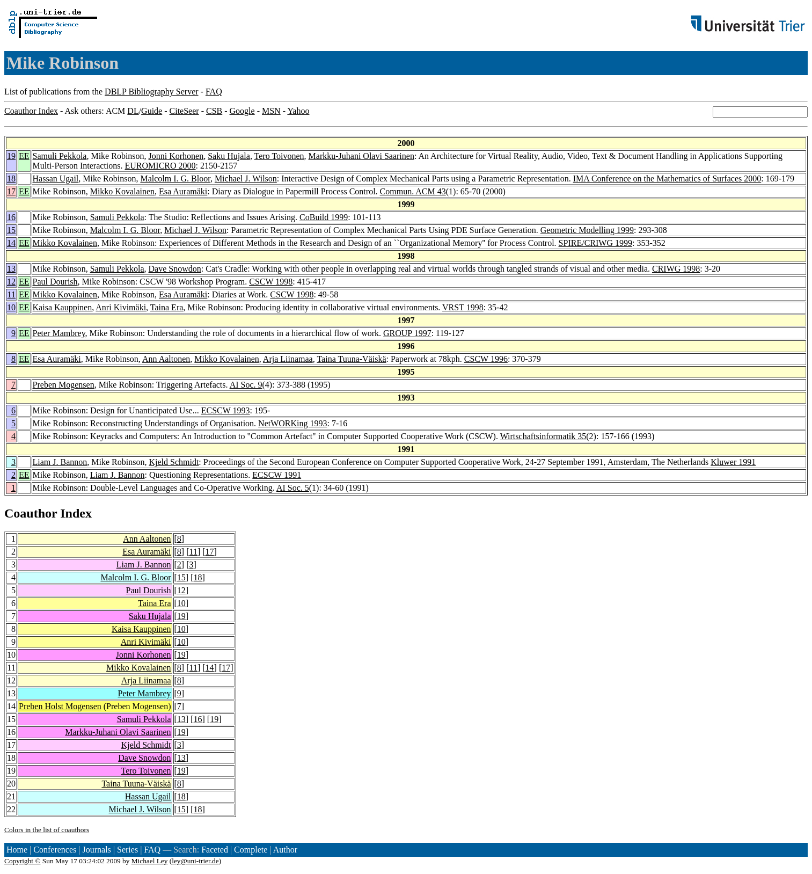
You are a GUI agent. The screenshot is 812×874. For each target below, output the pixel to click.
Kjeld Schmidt (174, 462)
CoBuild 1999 (323, 217)
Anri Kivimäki (121, 307)
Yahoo (298, 110)
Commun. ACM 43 (413, 191)
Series (127, 849)
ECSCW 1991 (276, 474)
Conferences (54, 849)
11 (12, 294)
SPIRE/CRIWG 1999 (595, 242)
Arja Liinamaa (288, 358)
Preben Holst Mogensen (60, 706)
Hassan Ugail (56, 178)
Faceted (214, 849)
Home (16, 849)
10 (11, 307)
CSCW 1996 (486, 358)
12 (11, 281)
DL (132, 110)
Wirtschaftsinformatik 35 (543, 436)
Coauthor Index (31, 110)
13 (11, 268)
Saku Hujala (229, 156)
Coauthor (30, 513)
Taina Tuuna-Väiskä (351, 358)
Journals (96, 849)
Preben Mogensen (63, 384)
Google (242, 110)
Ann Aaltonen (166, 358)
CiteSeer (184, 110)
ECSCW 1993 (225, 410)
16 (11, 217)
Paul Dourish (55, 281)
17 (11, 191)
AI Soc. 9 (246, 384)
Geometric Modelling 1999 (587, 230)
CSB (214, 110)
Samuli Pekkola (60, 156)
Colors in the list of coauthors (46, 830)
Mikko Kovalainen (122, 191)
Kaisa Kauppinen (62, 307)
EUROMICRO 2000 (160, 165)
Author (285, 849)
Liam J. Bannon (60, 462)
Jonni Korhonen (176, 156)
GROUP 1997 (407, 333)
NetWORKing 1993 (292, 423)
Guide (151, 110)
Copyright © (22, 861)
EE (24, 156)
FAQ (214, 91)
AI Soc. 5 (292, 487)
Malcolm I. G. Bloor (175, 178)
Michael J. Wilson (246, 178)
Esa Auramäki (183, 191)
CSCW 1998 (270, 281)
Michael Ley (149, 861)
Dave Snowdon (175, 268)
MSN (271, 110)
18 (11, 178)
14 (11, 242)
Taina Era (167, 307)
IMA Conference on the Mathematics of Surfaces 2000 (667, 178)
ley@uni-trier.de (195, 861)
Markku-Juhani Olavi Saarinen (361, 156)
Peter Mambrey (59, 333)
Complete (250, 849)
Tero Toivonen (279, 156)
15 (11, 230)
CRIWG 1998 (676, 268)
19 (11, 156)
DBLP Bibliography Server (152, 91)
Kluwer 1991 (733, 462)
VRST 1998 (463, 307)
